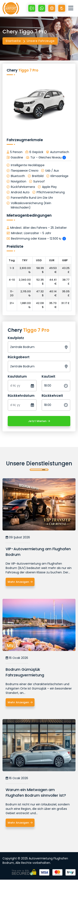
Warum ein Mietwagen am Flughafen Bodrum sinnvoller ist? (36, 792)
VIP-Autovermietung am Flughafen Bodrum (38, 551)
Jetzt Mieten (39, 421)
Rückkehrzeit (52, 395)
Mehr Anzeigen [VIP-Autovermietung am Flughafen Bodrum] (20, 582)
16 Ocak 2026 (17, 658)
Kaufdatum (17, 376)
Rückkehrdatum (21, 395)
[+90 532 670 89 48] (31, 8)
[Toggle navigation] (72, 8)
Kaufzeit (48, 376)
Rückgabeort (19, 357)
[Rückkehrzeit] (56, 405)
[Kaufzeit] (56, 385)
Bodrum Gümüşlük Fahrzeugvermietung (25, 672)
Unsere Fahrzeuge (40, 41)
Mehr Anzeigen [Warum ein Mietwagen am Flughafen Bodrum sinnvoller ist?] (20, 823)
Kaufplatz (16, 338)
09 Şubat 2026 (18, 537)
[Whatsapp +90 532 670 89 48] (41, 8)
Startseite (13, 41)
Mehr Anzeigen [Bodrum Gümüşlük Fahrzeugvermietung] (20, 702)
